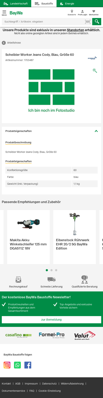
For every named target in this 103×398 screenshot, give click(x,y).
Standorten (75, 30)
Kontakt (6, 383)
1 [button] (46, 270)
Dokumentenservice (13, 390)
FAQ (31, 390)
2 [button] (51, 270)
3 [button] (56, 270)
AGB (17, 383)
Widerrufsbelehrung (72, 383)
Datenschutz (49, 383)
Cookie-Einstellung (50, 390)
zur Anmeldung (51, 319)
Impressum (31, 383)
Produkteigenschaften (18, 131)
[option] (51, 90)
